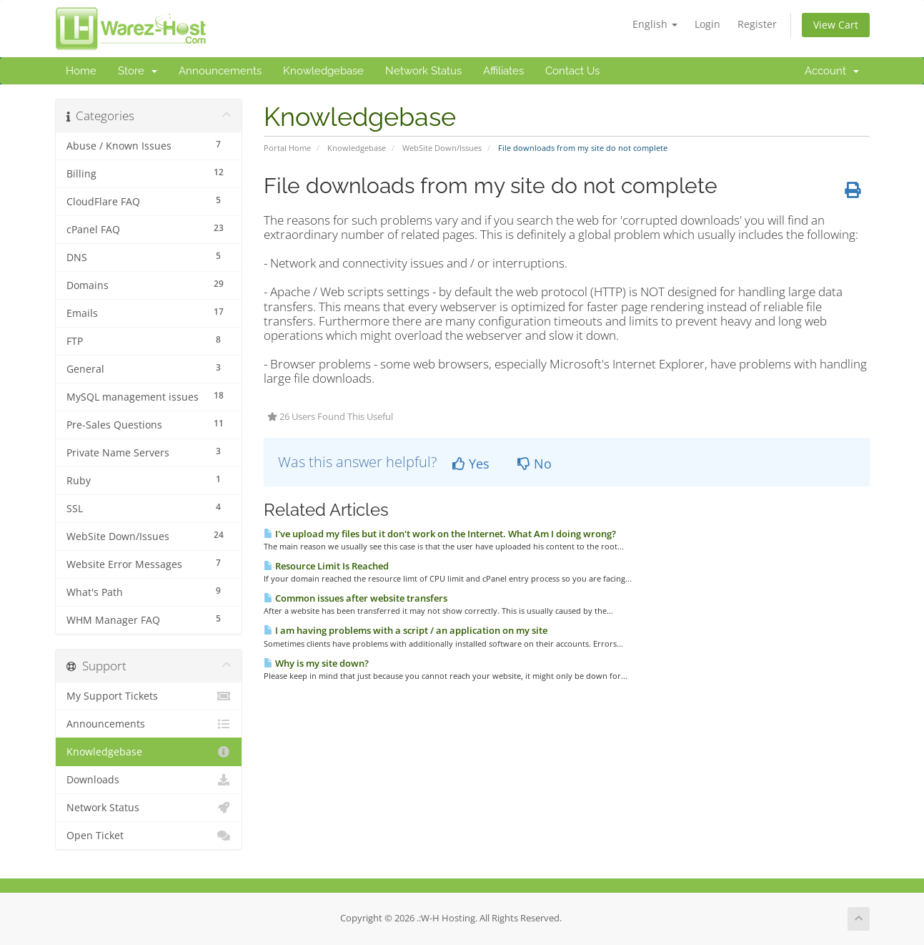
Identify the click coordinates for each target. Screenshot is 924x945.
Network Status (423, 70)
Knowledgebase (323, 70)
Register (757, 24)
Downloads (149, 779)
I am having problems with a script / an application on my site (405, 630)
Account (832, 70)
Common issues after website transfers (355, 598)
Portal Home (287, 147)
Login (707, 24)
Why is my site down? (316, 663)
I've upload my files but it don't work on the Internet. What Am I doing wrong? (440, 533)
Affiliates (503, 70)
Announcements (220, 70)
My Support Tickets (149, 696)
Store (137, 70)
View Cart (835, 24)
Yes (471, 463)
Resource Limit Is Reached (326, 565)
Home (81, 70)
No (534, 463)
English (654, 24)
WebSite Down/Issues (442, 147)
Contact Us (572, 70)
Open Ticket (149, 835)
